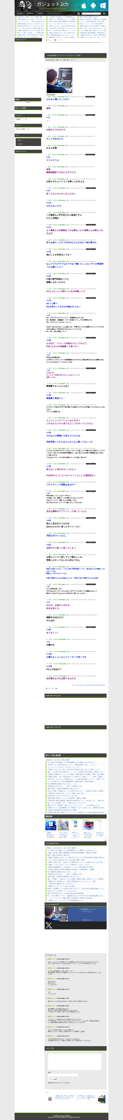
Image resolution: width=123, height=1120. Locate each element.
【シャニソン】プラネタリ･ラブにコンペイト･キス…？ (63, 23)
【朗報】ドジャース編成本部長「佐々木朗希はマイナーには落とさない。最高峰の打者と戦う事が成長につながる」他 (84, 807)
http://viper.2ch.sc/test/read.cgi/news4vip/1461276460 (90, 685)
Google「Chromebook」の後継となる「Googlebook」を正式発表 (97, 19)
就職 (56, 688)
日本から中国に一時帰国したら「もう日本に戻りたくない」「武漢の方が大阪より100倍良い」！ (77, 791)
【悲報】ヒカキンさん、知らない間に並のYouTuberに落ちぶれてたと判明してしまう (71, 26)
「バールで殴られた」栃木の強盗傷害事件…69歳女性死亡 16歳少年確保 (70, 781)
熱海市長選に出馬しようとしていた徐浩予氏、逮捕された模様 (67, 798)
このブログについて (54, 13)
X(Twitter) (19, 13)
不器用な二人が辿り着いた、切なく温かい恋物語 (61, 848)
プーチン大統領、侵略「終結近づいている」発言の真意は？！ (96, 30)
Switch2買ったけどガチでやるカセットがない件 (62, 795)
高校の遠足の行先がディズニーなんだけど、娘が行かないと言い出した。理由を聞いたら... (41, 26)
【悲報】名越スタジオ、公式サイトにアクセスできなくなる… (34, 19)
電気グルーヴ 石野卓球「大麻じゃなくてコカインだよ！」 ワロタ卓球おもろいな (74, 805)
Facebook (30, 13)
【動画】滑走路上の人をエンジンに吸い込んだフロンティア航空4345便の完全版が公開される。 (43, 23)
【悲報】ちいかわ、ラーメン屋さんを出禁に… (62, 886)
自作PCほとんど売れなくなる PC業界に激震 (29, 17)
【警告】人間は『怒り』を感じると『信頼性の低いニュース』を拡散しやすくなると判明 (75, 862)
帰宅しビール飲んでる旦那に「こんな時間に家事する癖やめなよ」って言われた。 (39, 32)
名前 (49, 1072)
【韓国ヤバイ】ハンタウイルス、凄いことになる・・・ (95, 37)
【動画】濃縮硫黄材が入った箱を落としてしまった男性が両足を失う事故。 (71, 867)
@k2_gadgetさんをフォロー (60, 925)
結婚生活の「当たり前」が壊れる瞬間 (57, 760)
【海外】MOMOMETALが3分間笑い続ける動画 (62, 810)
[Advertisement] (60, 712)
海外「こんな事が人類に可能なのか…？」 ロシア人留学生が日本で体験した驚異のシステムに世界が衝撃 (76, 30)
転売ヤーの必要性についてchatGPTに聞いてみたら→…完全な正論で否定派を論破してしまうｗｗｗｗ (79, 888)
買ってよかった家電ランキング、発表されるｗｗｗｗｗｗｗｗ (67, 803)
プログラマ (50, 688)
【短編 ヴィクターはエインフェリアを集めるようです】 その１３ (69, 864)
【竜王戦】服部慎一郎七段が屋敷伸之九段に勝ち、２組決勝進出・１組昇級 (71, 869)
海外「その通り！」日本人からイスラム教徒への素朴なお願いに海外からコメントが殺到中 (76, 879)
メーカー (60, 60)
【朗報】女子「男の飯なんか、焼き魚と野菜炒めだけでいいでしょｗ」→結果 (71, 881)
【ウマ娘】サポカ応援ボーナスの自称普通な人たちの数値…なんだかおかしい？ (69, 17)
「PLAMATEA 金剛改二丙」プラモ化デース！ (62, 883)
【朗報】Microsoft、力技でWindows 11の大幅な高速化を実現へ (97, 26)
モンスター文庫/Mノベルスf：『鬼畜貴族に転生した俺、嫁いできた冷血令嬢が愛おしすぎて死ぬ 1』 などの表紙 (82, 895)
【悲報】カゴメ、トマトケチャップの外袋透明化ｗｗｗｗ (65, 900)
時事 (64, 60)
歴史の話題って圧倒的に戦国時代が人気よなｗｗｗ (63, 788)
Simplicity (67, 1116)
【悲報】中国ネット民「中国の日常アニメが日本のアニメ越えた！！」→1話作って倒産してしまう (44, 35)
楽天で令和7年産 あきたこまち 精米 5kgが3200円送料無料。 (66, 893)
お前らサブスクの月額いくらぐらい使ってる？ (62, 891)
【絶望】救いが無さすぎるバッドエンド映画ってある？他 (65, 793)
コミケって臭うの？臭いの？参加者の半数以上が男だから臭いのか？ (35, 28)
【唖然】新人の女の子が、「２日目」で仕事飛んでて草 (63, 37)
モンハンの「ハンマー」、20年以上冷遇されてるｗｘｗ (32, 21)
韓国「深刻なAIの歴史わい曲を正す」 (90, 17)
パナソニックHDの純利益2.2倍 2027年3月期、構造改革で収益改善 (98, 21)
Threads (40, 13)
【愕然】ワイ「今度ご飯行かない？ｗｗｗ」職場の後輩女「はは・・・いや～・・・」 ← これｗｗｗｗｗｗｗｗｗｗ (84, 764)
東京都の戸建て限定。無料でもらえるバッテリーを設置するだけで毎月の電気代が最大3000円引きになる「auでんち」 (84, 812)
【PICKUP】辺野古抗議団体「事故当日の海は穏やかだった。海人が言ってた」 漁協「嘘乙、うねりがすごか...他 (83, 800)
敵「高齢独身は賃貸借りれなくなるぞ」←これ (61, 35)
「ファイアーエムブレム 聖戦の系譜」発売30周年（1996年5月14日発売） (70, 898)
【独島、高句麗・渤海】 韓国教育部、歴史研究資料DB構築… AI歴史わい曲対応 (69, 21)
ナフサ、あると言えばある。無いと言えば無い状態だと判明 (66, 860)
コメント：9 (71, 60)
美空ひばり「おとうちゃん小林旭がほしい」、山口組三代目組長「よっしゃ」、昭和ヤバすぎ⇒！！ (44, 37)
